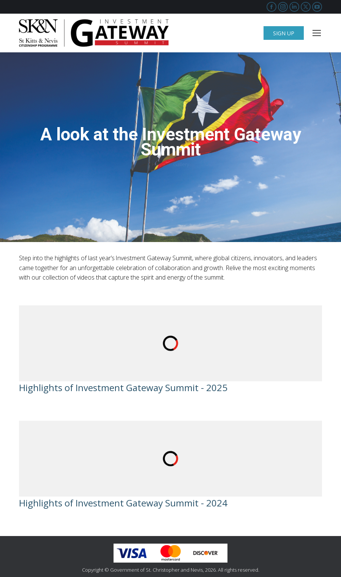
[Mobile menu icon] (316, 33)
